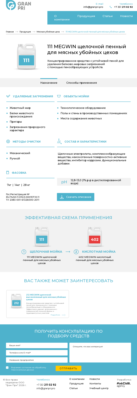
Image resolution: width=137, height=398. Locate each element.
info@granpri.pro (93, 7)
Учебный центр (115, 14)
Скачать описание (75, 191)
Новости (55, 14)
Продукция (29, 14)
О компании (12, 14)
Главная (10, 26)
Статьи (43, 14)
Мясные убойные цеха (48, 26)
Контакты (69, 14)
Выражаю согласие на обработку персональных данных (28, 373)
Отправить (68, 373)
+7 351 (121, 7)
